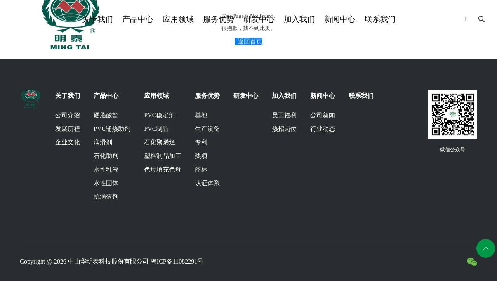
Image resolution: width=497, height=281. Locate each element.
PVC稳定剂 (159, 115)
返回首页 (250, 43)
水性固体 (106, 183)
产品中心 (137, 19)
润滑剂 (103, 142)
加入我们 (299, 19)
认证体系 (207, 183)
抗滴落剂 (106, 196)
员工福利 (284, 115)
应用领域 (178, 19)
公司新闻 (322, 115)
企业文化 (67, 142)
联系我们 (380, 19)
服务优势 (218, 19)
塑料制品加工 (162, 156)
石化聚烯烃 (159, 142)
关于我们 (97, 19)
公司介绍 (67, 115)
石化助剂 (106, 156)
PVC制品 (156, 128)
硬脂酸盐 (106, 115)
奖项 (201, 156)
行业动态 (322, 128)
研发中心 (259, 19)
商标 (201, 169)
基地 (201, 115)
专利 (201, 142)
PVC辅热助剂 (112, 128)
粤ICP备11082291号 (177, 261)
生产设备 (207, 128)
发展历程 (67, 128)
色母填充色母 (162, 169)
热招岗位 (284, 128)
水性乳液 (106, 169)
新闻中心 (339, 19)
